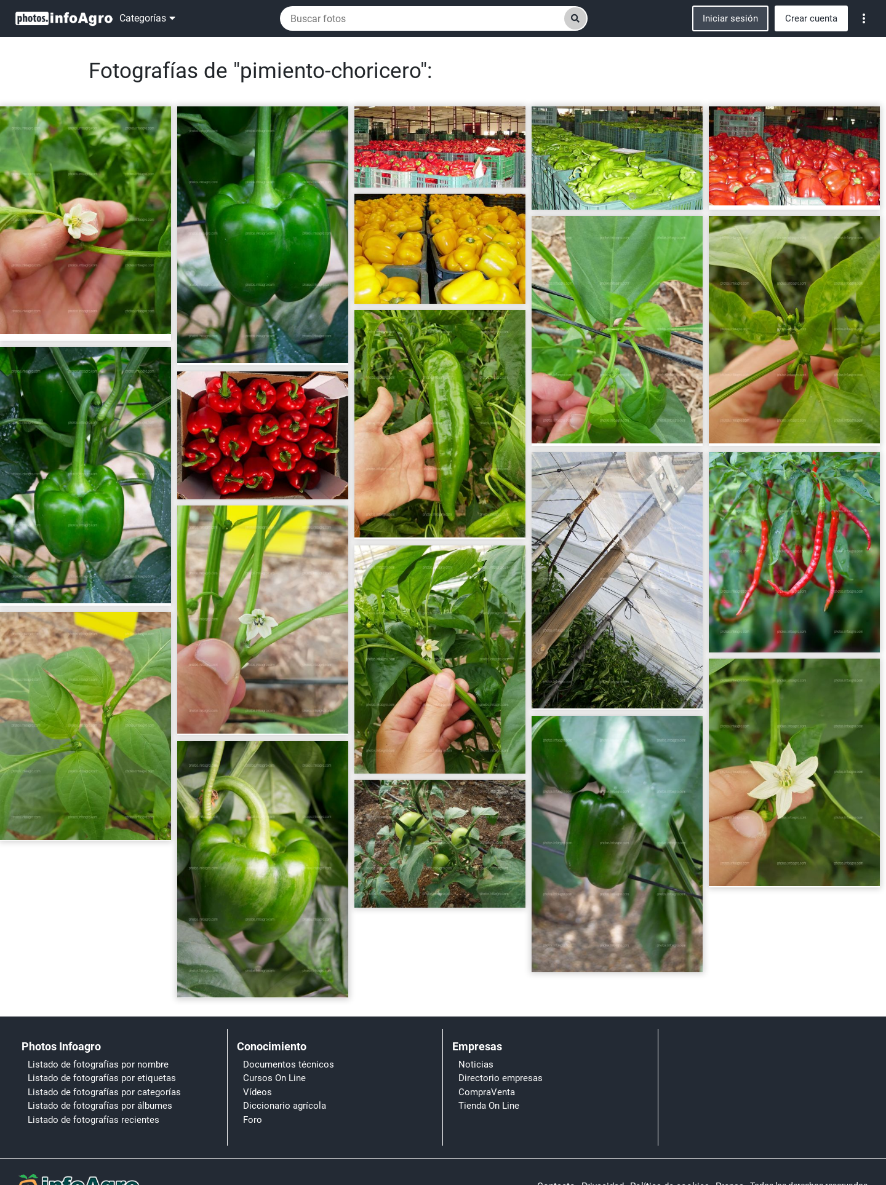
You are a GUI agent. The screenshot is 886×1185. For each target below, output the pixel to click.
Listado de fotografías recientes (93, 1119)
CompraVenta (486, 1092)
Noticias (475, 1064)
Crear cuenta (811, 18)
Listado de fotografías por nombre (98, 1064)
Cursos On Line (274, 1078)
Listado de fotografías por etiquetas (102, 1078)
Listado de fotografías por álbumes (100, 1105)
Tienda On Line (488, 1105)
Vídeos (257, 1092)
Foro (252, 1119)
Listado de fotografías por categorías (104, 1092)
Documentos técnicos (288, 1064)
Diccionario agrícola (284, 1105)
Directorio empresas (500, 1078)
